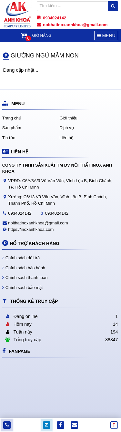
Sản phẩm (11, 127)
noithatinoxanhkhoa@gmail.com (38, 223)
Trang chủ (11, 118)
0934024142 (19, 213)
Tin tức (8, 137)
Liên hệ (66, 137)
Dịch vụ (66, 127)
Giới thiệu (68, 118)
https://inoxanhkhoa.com (31, 229)
